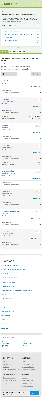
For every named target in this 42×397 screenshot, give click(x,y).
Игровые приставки (11, 40)
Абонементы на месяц (12, 32)
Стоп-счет (4, 274)
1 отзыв (4, 83)
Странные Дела (8, 125)
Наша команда (7, 364)
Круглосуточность (7, 311)
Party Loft (5, 231)
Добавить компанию (27, 364)
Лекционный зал (7, 299)
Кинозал (4, 294)
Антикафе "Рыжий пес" (11, 211)
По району (6, 12)
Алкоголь (4, 328)
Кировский (37, 152)
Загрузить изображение (28, 367)
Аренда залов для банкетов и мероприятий (18, 34)
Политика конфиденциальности (11, 369)
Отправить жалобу (27, 383)
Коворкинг (5, 303)
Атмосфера (6, 191)
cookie (15, 392)
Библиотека (8, 37)
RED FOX (5, 80)
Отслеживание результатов (10, 380)
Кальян (7, 43)
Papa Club (5, 145)
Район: (4, 25)
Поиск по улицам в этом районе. (12, 21)
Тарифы (5, 383)
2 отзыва (4, 149)
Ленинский (37, 178)
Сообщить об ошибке (27, 380)
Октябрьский (37, 218)
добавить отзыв (6, 129)
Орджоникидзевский (27, 343)
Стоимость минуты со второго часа (13, 269)
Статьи (23, 361)
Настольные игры (7, 286)
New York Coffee (8, 171)
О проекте (5, 361)
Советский (37, 106)
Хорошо (34, 393)
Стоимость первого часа (10, 265)
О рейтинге (6, 367)
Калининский (37, 86)
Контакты (24, 378)
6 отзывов (4, 103)
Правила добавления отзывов (30, 369)
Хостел (3, 320)
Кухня (3, 307)
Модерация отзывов (27, 386)
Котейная (5, 99)
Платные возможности (9, 378)
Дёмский (4, 342)
